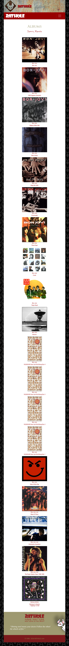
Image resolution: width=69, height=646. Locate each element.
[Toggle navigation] (59, 15)
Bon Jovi (34, 63)
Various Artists (34, 602)
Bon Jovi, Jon (34, 512)
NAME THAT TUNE (34, 620)
